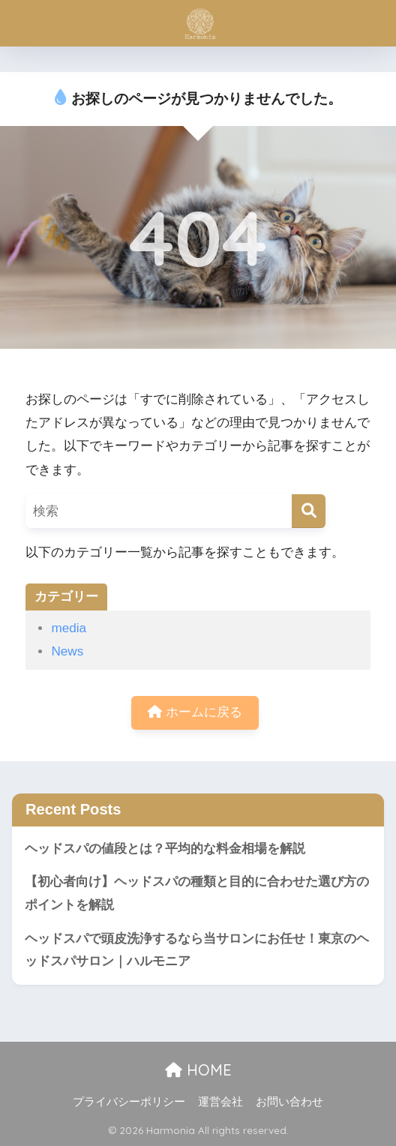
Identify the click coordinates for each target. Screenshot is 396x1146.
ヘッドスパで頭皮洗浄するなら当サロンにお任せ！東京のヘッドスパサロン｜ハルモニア (197, 950)
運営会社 (220, 1102)
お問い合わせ (289, 1102)
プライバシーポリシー (129, 1102)
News (67, 651)
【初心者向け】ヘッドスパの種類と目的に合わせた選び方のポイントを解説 (197, 893)
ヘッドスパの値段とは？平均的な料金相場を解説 (165, 849)
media (68, 628)
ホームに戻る (195, 712)
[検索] (309, 511)
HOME (198, 1069)
